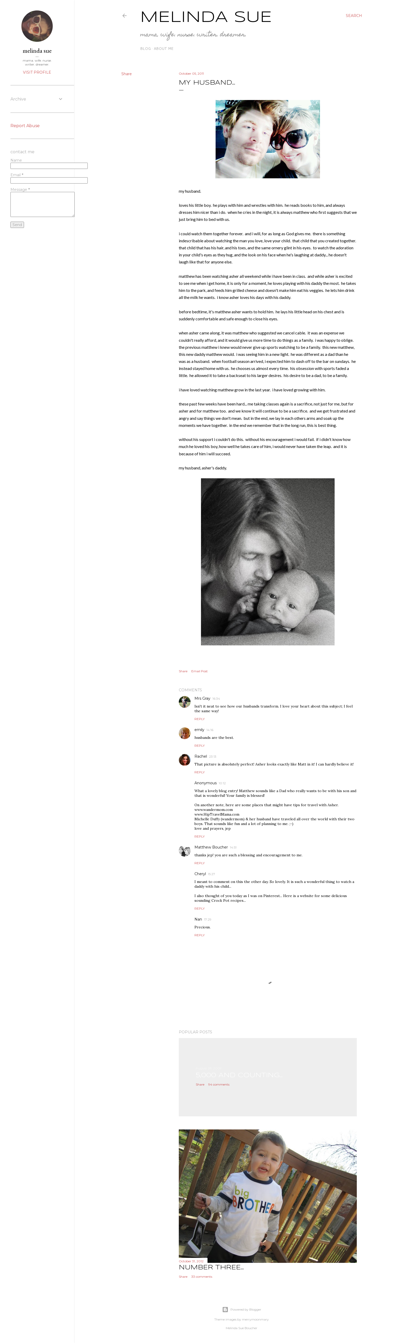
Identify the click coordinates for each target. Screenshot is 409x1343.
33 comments (201, 1277)
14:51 (233, 847)
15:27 (211, 874)
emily (199, 729)
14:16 (209, 730)
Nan (198, 919)
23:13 (212, 756)
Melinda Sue (206, 17)
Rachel (200, 756)
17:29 (207, 919)
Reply (199, 719)
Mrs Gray (202, 698)
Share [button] (126, 74)
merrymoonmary (255, 1319)
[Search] (354, 15)
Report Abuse (25, 125)
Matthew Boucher (211, 847)
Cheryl (200, 873)
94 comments (218, 1084)
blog (145, 48)
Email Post (199, 671)
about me (164, 48)
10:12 (222, 783)
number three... (211, 1268)
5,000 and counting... (239, 1076)
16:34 (216, 698)
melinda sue (37, 50)
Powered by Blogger (241, 1309)
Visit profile (37, 72)
